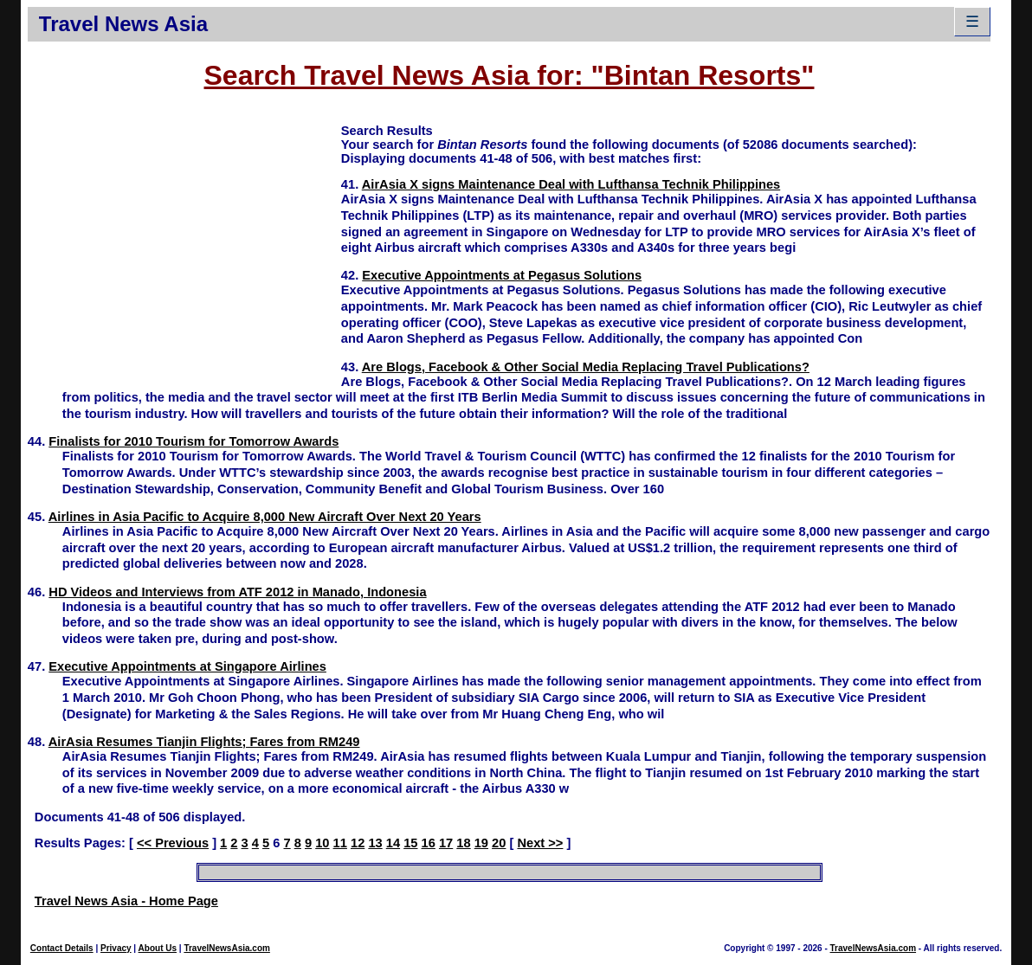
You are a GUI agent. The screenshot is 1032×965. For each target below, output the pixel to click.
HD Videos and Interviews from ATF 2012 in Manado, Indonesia (237, 592)
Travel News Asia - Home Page (126, 901)
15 (410, 843)
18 (463, 843)
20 (499, 843)
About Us (158, 948)
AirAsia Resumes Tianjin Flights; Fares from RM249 (204, 742)
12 (357, 843)
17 (446, 843)
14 (393, 843)
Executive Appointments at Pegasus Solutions (502, 275)
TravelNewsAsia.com (227, 948)
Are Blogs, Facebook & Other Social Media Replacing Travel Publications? (585, 367)
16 (428, 843)
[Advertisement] (184, 243)
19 (481, 843)
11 (340, 843)
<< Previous (173, 843)
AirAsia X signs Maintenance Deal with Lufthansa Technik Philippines (571, 184)
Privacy (116, 948)
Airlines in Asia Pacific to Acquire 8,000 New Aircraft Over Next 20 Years (264, 517)
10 (322, 843)
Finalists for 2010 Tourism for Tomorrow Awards (193, 441)
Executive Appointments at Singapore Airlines (187, 666)
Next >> (540, 843)
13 (375, 843)
